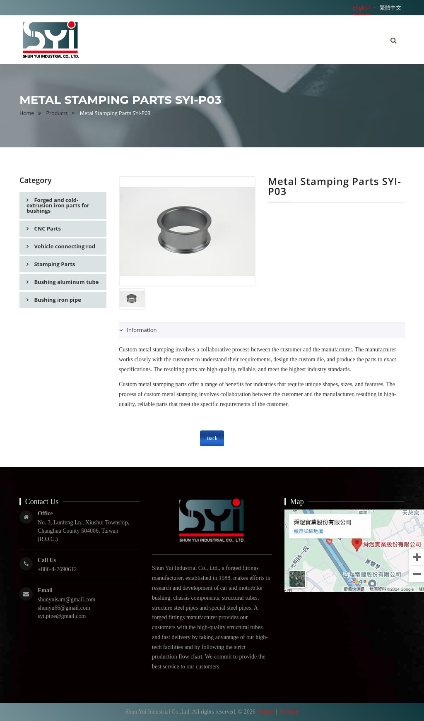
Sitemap (289, 712)
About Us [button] (260, 33)
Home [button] (218, 39)
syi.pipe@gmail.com (62, 616)
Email (45, 590)
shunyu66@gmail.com (64, 608)
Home (26, 113)
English (362, 7)
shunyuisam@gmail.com (66, 599)
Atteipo (265, 712)
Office (45, 513)
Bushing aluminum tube (66, 282)
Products (57, 113)
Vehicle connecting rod (64, 246)
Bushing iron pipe (57, 299)
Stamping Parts (54, 264)
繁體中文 (390, 7)
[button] (394, 40)
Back (212, 438)
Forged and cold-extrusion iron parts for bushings (57, 205)
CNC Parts (47, 228)
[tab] (262, 330)
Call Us (47, 560)
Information (141, 330)
